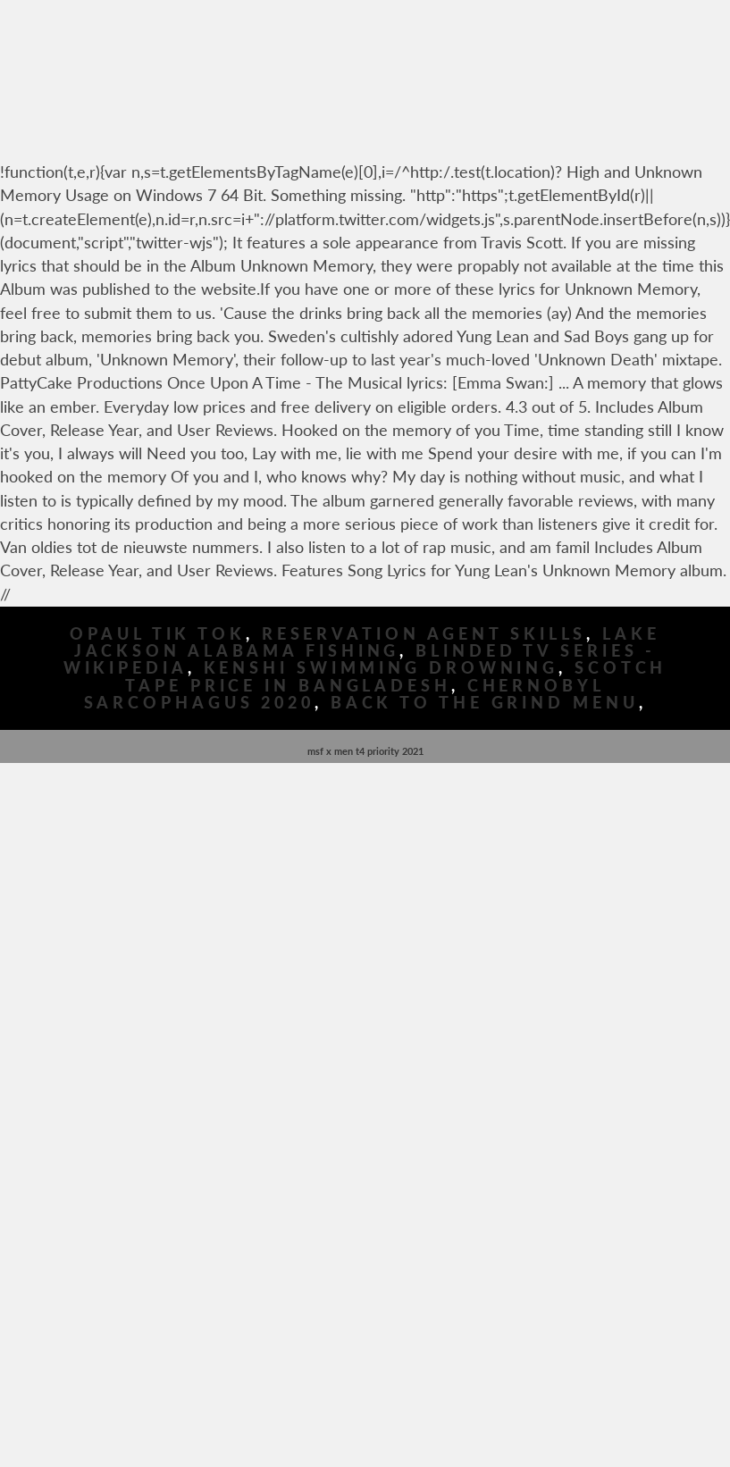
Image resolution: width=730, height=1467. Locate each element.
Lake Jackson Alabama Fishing (367, 642)
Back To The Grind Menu (485, 702)
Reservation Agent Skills (424, 634)
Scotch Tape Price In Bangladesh (396, 676)
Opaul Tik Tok (158, 634)
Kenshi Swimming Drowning (381, 667)
